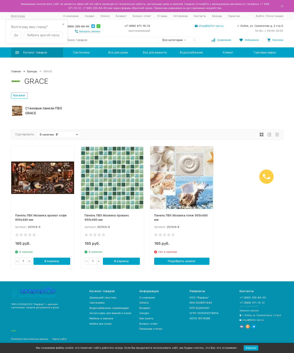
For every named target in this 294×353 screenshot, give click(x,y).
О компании (71, 16)
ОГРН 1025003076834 (203, 313)
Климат (228, 52)
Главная (16, 71)
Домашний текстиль (102, 297)
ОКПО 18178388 (199, 318)
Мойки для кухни (100, 323)
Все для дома (118, 52)
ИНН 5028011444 (200, 302)
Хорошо (251, 347)
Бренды (217, 16)
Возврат (121, 16)
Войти (260, 16)
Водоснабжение (191, 52)
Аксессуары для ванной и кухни (110, 313)
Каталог (19, 95)
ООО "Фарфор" (199, 297)
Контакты (200, 16)
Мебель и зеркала (101, 318)
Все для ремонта (155, 52)
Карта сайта (59, 339)
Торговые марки (264, 52)
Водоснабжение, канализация (109, 308)
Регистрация (274, 16)
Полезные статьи (150, 328)
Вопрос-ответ (142, 16)
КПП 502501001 (199, 308)
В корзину (52, 261)
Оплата (105, 16)
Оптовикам (180, 16)
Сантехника (81, 52)
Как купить (146, 318)
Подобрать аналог (182, 261)
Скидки (89, 16)
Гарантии (234, 16)
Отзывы (162, 16)
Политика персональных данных (29, 339)
